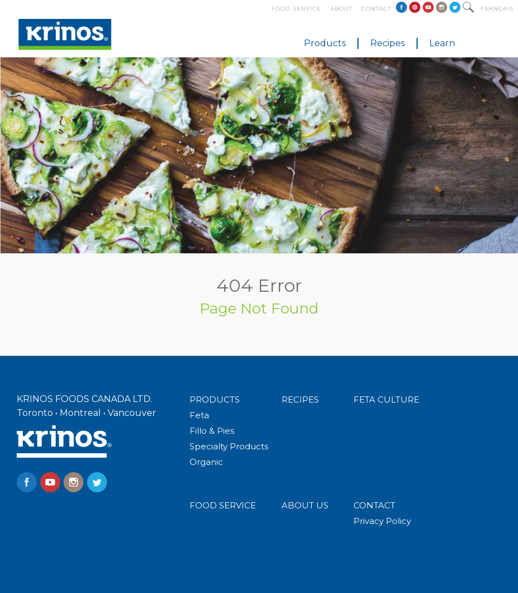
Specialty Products (229, 446)
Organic (206, 462)
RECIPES (300, 399)
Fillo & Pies (212, 430)
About (341, 8)
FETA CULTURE (386, 399)
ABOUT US (305, 505)
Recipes (387, 43)
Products (325, 43)
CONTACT (374, 505)
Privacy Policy (382, 521)
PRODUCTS (215, 399)
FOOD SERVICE (223, 505)
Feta (199, 415)
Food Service (296, 8)
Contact (376, 8)
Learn (442, 43)
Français (497, 8)
